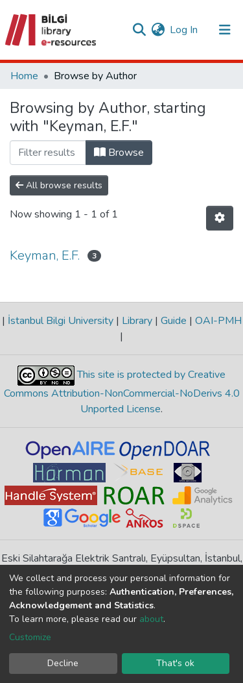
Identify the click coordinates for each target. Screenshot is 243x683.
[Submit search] (139, 30)
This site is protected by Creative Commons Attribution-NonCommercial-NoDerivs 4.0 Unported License (122, 392)
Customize (30, 637)
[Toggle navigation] (225, 30)
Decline (62, 663)
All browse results (59, 185)
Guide (173, 321)
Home (24, 76)
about (151, 619)
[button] (158, 30)
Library (137, 321)
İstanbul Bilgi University (60, 321)
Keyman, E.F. (45, 255)
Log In (184, 30)
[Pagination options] (219, 218)
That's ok (175, 663)
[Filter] (48, 152)
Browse (119, 152)
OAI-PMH (217, 321)
